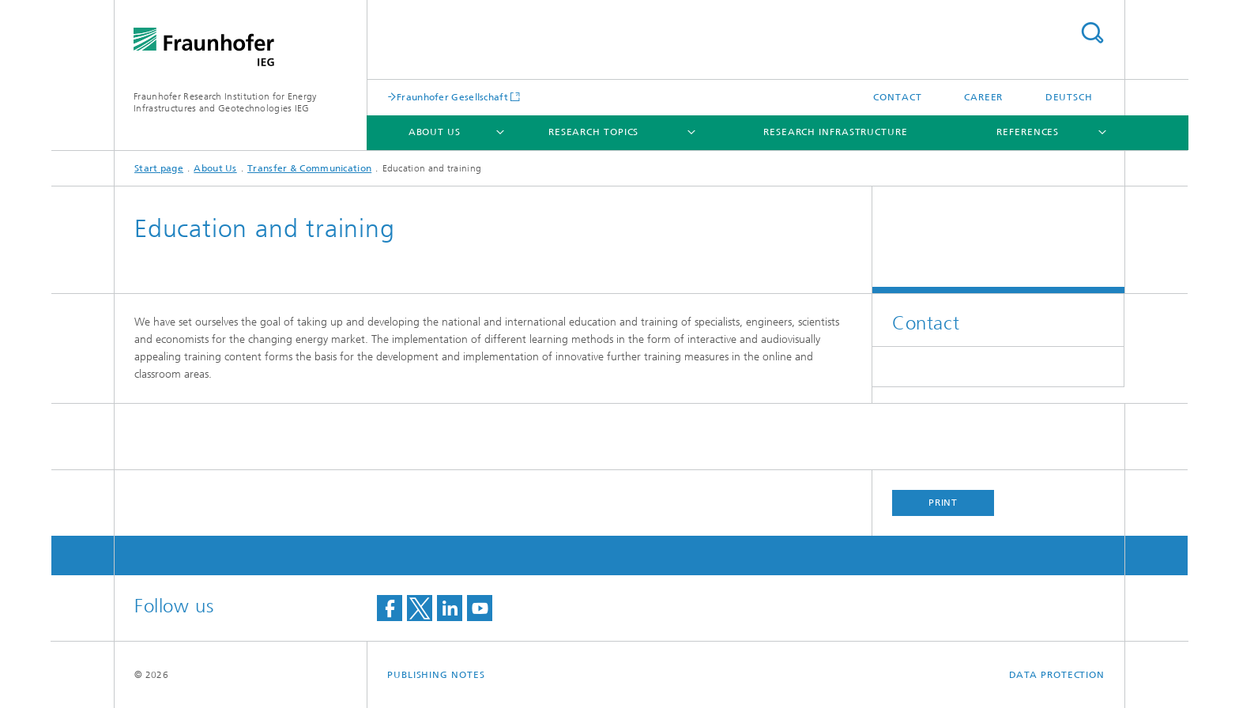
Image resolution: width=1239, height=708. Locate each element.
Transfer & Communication (309, 168)
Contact (897, 97)
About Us (435, 131)
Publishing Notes (435, 674)
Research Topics (593, 131)
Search (1092, 33)
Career (983, 97)
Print (943, 502)
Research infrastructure (835, 131)
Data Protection (1057, 674)
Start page (158, 168)
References (1027, 131)
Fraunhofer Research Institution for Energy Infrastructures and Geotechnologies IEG (225, 102)
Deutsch (1069, 97)
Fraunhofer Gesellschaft (452, 97)
